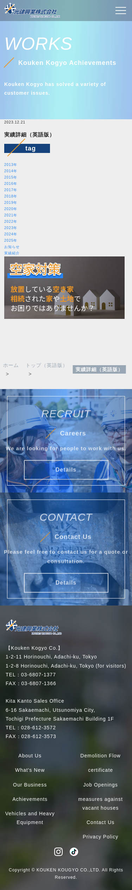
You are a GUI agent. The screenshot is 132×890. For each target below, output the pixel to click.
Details (66, 473)
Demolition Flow (100, 755)
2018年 (10, 196)
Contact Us (100, 822)
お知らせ (12, 247)
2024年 (10, 234)
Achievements (30, 799)
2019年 (10, 203)
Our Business (30, 785)
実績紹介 (12, 253)
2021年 (10, 215)
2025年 (10, 240)
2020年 (10, 209)
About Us (30, 755)
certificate (100, 770)
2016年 (10, 184)
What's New (30, 770)
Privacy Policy (100, 836)
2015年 (10, 177)
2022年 (10, 221)
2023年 (10, 228)
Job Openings (100, 785)
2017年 (10, 190)
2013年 (10, 165)
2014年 (10, 171)
